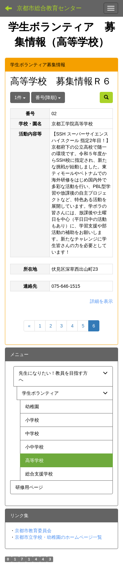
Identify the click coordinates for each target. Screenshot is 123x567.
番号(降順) (48, 97)
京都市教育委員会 (33, 530)
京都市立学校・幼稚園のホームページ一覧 (58, 537)
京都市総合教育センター (49, 8)
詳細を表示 (101, 301)
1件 (20, 97)
